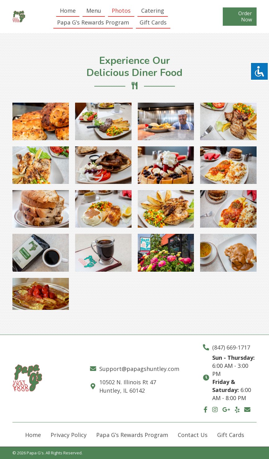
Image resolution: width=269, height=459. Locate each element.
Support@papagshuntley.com (139, 368)
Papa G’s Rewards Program (132, 435)
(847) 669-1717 (231, 347)
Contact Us (193, 435)
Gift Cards (230, 435)
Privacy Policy (69, 435)
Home (33, 435)
